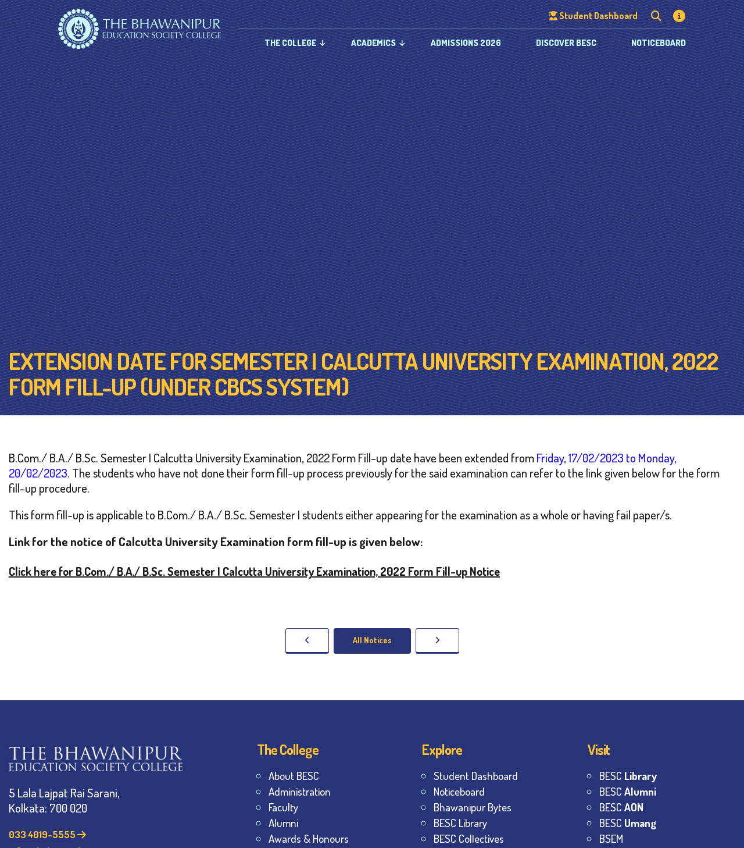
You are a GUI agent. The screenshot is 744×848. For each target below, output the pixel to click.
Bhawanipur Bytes (473, 807)
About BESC (294, 775)
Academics (373, 42)
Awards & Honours (309, 838)
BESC (628, 775)
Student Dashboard (476, 775)
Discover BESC (566, 42)
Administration (300, 791)
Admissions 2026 (466, 42)
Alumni (283, 822)
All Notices (372, 640)
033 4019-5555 (47, 834)
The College (290, 42)
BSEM (611, 838)
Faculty (283, 807)
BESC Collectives (469, 838)
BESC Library (460, 822)
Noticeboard (658, 42)
